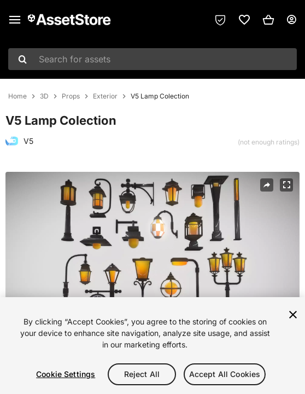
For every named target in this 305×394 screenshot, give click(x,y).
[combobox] (152, 59)
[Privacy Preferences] (220, 19)
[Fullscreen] (286, 185)
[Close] (293, 315)
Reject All (142, 374)
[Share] (266, 185)
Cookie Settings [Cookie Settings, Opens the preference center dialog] (65, 374)
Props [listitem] (71, 96)
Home (17, 96)
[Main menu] (15, 20)
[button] (268, 19)
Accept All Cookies (225, 374)
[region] (152, 345)
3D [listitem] (44, 96)
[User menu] (291, 19)
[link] (244, 19)
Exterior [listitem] (105, 96)
